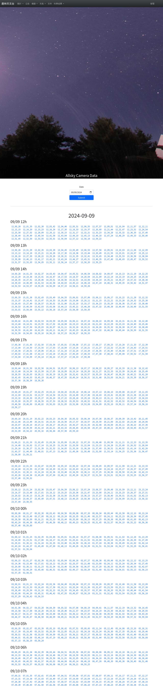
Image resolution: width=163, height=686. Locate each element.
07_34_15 (96, 681)
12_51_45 (16, 238)
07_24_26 (131, 678)
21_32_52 (50, 448)
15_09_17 (108, 297)
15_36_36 (120, 303)
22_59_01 (27, 478)
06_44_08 (62, 661)
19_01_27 (27, 391)
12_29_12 (50, 232)
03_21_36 (85, 587)
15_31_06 (62, 303)
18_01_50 (27, 368)
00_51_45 (96, 522)
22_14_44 (16, 468)
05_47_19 (50, 637)
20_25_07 (16, 424)
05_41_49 (131, 634)
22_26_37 (131, 468)
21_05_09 (62, 442)
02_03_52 (50, 560)
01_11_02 (120, 536)
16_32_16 (73, 327)
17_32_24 (73, 350)
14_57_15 (62, 285)
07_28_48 (39, 681)
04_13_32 (131, 607)
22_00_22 (16, 465)
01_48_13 (62, 546)
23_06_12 (73, 489)
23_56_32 (143, 498)
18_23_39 (120, 371)
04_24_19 (96, 610)
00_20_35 (73, 516)
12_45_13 (85, 235)
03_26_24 (131, 587)
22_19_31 (62, 468)
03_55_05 (131, 593)
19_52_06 (73, 404)
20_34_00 (108, 424)
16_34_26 (96, 327)
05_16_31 (143, 628)
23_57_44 (16, 501)
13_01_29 (27, 249)
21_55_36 (131, 451)
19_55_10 (108, 404)
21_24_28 (108, 445)
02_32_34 (50, 566)
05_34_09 (50, 634)
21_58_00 (16, 454)
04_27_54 (131, 610)
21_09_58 (108, 442)
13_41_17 (39, 259)
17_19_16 (73, 347)
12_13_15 (16, 229)
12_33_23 (96, 232)
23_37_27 (96, 495)
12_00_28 (16, 226)
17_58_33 (73, 356)
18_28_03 (27, 374)
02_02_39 (39, 560)
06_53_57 (27, 664)
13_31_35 (73, 256)
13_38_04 (143, 256)
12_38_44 (16, 235)
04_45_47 (27, 616)
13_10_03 (120, 249)
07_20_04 (85, 678)
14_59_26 (85, 285)
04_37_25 (85, 613)
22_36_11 (85, 472)
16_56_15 (50, 333)
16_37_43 (131, 327)
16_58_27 (73, 333)
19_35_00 (16, 401)
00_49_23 (73, 522)
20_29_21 (62, 424)
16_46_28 (85, 330)
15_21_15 (96, 300)
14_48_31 (108, 282)
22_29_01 (16, 472)
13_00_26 (16, 249)
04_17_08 (27, 610)
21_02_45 (39, 442)
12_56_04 (62, 238)
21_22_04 (85, 445)
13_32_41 (85, 256)
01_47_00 (50, 546)
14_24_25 (131, 276)
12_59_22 (96, 238)
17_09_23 (108, 344)
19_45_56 (143, 401)
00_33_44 (62, 519)
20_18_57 (85, 421)
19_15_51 (62, 394)
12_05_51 (73, 226)
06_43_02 (50, 661)
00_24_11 (108, 516)
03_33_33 (62, 590)
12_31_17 (73, 232)
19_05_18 (73, 391)
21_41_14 (131, 448)
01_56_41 (143, 546)
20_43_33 (62, 427)
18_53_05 (108, 377)
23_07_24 (85, 489)
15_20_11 (85, 300)
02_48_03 (62, 569)
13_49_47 (131, 259)
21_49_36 (73, 451)
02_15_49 (27, 563)
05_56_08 (143, 637)
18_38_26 (120, 374)
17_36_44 (120, 350)
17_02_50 (39, 344)
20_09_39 (120, 418)
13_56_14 (62, 262)
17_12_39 (143, 344)
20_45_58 (85, 427)
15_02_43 (39, 297)
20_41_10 (39, 427)
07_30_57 (62, 681)
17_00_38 (16, 344)
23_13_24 (143, 489)
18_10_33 (120, 368)
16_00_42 (16, 320)
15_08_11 (96, 297)
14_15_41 (39, 276)
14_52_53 (16, 285)
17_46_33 (85, 353)
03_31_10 (39, 590)
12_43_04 (62, 235)
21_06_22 (73, 442)
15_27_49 (27, 303)
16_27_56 (27, 327)
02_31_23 (39, 566)
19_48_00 (27, 404)
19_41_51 (96, 401)
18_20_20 (85, 371)
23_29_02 (16, 495)
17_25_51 (143, 347)
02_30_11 (27, 566)
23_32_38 (50, 495)
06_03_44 (50, 652)
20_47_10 (96, 427)
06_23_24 (120, 655)
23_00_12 (16, 489)
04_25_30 (108, 610)
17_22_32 (108, 347)
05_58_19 (27, 640)
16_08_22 (96, 320)
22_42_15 (143, 472)
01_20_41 (73, 539)
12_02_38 (39, 226)
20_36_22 (131, 424)
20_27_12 (39, 424)
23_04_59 (62, 489)
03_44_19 (27, 593)
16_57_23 (62, 333)
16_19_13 (73, 323)
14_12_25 (143, 273)
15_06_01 (73, 297)
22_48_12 (62, 475)
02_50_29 (85, 569)
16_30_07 (50, 327)
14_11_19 (131, 273)
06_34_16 (96, 658)
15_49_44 (120, 306)
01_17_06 (39, 539)
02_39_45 (120, 566)
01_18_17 (50, 539)
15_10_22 (120, 297)
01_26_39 (131, 539)
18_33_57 (85, 374)
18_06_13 (73, 368)
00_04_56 (62, 513)
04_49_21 (62, 616)
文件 (50, 3)
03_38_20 (108, 590)
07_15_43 (39, 678)
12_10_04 (120, 226)
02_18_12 (50, 563)
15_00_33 (16, 297)
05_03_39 (39, 628)
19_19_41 (108, 394)
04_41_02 (120, 613)
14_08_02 (96, 273)
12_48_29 (120, 235)
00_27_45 (143, 516)
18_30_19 (50, 374)
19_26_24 (50, 397)
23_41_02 (131, 495)
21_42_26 (143, 448)
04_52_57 (96, 616)
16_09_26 (108, 320)
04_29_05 (143, 610)
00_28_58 (16, 519)
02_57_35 (16, 572)
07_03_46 (50, 675)
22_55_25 (131, 475)
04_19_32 (50, 610)
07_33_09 (85, 681)
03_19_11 (62, 587)
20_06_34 (85, 418)
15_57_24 (62, 309)
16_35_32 (108, 327)
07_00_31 (16, 675)
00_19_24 (62, 516)
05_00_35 (16, 628)
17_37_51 (131, 350)
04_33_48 (50, 613)
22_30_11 (27, 472)
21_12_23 (131, 442)
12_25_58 (16, 232)
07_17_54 (62, 678)
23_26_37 (131, 492)
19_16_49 (73, 394)
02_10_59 (120, 560)
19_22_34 (143, 394)
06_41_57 (39, 661)
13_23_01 (120, 253)
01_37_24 (96, 542)
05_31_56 (27, 634)
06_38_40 (143, 658)
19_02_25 (39, 391)
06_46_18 (85, 661)
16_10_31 (120, 320)
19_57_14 (131, 404)
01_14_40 (16, 539)
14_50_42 (131, 282)
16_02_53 (39, 320)
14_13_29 (16, 276)
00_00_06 (16, 513)
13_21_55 (108, 253)
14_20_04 (85, 276)
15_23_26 (120, 300)
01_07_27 (85, 536)
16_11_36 (131, 320)
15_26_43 (16, 303)
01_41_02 (131, 542)
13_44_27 (73, 259)
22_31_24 (39, 472)
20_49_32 (120, 427)
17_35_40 (108, 350)
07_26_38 (16, 681)
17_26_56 (16, 350)
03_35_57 (85, 590)
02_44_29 (27, 569)
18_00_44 (16, 368)
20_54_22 (27, 430)
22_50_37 (85, 475)
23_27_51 (143, 492)
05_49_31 (73, 637)
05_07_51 (73, 628)
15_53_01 (16, 309)
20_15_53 (50, 421)
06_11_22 (131, 652)
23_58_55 (27, 501)
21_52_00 (96, 451)
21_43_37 (16, 451)
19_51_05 (62, 404)
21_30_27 (27, 448)
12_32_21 (85, 232)
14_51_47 (143, 282)
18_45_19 (39, 377)
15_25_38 (143, 300)
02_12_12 (131, 560)
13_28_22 (39, 256)
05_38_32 (96, 634)
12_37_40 (143, 232)
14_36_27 (120, 279)
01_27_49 (143, 539)
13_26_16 (16, 256)
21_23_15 (96, 445)
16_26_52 (16, 327)
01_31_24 (39, 542)
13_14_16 (27, 253)
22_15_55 (27, 468)
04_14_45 (143, 607)
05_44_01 (16, 637)
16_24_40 (131, 323)
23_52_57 (108, 498)
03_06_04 (73, 584)
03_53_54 (120, 593)
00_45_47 (39, 522)
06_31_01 (62, 658)
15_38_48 (143, 303)
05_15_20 (131, 628)
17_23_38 (120, 347)
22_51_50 (96, 475)
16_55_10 (39, 333)
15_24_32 (131, 300)
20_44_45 (73, 427)
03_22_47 (96, 587)
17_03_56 (50, 344)
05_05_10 (50, 628)
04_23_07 (85, 610)
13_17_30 (62, 253)
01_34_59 (73, 542)
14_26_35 (16, 279)
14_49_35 (120, 282)
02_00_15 (16, 560)
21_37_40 (96, 448)
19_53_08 (85, 404)
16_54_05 (27, 333)
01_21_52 (85, 539)
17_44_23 (62, 353)
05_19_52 (39, 631)
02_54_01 (120, 569)
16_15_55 (39, 323)
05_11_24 (96, 628)
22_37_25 (96, 472)
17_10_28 (120, 344)
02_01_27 (27, 560)
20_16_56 (62, 421)
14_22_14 (108, 276)
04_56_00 (120, 616)
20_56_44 (50, 430)
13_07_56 (96, 249)
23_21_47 (85, 492)
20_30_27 (73, 424)
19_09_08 (120, 391)
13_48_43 (120, 259)
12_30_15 (62, 232)
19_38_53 (62, 401)
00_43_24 (16, 522)
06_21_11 (96, 655)
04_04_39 (50, 607)
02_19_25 (62, 563)
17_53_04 (16, 356)
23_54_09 (120, 498)
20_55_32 (39, 430)
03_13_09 (143, 584)
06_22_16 (108, 655)
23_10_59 (120, 489)
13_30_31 (62, 256)
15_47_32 (96, 306)
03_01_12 (27, 584)
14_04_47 (62, 273)
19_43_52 (120, 401)
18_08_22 (96, 368)
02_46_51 (50, 569)
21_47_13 (50, 451)
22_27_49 (143, 468)
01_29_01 (16, 542)
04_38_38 (96, 613)
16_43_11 (50, 330)
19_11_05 (143, 391)
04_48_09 (50, 616)
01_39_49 (120, 542)
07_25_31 (143, 678)
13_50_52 (143, 259)
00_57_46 (16, 525)
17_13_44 (16, 347)
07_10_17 (120, 675)
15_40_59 (27, 306)
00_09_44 (108, 513)
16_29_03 (39, 327)
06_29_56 (50, 658)
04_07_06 (73, 607)
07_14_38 (27, 678)
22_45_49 (39, 475)
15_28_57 (39, 303)
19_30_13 (96, 397)
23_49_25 (73, 498)
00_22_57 (96, 516)
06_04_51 (62, 652)
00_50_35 (85, 522)
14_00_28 (16, 273)
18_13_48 (16, 371)
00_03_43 (50, 513)
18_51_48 (96, 377)
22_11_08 (120, 465)
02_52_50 (108, 569)
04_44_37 (16, 616)
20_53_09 (16, 430)
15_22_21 (108, 300)
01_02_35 (39, 536)
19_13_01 (27, 394)
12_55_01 (50, 238)
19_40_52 (85, 401)
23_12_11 (131, 489)
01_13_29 (143, 536)
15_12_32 (143, 297)
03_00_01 (16, 584)
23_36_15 (85, 495)
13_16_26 (50, 253)
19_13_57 (39, 394)
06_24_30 (131, 655)
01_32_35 (50, 542)
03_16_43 (39, 587)
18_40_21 (131, 374)
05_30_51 (16, 634)
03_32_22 (50, 590)
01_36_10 (85, 542)
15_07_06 (85, 297)
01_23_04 (96, 539)
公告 (27, 3)
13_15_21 (39, 253)
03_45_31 (39, 593)
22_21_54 (85, 468)
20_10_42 (131, 418)
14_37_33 (131, 279)
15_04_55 (62, 297)
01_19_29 (62, 539)
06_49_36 (120, 661)
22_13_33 (143, 465)
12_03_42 (50, 226)
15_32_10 (73, 303)
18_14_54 (27, 371)
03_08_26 (96, 584)
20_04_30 (62, 418)
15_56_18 (50, 309)
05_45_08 (27, 637)
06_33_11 (85, 658)
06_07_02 (85, 652)
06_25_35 (143, 655)
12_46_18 (96, 235)
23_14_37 (16, 492)
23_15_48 (27, 492)
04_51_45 (85, 616)
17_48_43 (108, 353)
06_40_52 (27, 661)
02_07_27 (85, 560)
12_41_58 (50, 235)
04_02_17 (27, 607)
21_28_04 (143, 445)
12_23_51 (131, 229)
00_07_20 (85, 513)
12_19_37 (85, 229)
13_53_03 (27, 262)
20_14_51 (39, 421)
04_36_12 (73, 613)
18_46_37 (50, 377)
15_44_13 (62, 306)
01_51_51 (96, 546)
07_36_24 (120, 681)
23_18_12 (50, 492)
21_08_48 (96, 442)
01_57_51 (16, 549)
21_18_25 (50, 445)
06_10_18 (120, 652)
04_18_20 (39, 610)
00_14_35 (16, 516)
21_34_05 (62, 448)
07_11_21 (131, 675)
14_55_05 (39, 285)
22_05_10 (62, 465)
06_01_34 (27, 652)
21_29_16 (16, 448)
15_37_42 (131, 303)
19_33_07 (131, 397)
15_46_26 (85, 306)
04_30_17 (16, 613)
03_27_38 (143, 587)
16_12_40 (143, 320)
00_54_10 (120, 522)
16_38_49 (143, 327)
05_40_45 (120, 634)
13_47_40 (108, 259)
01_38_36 (108, 542)
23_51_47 (96, 498)
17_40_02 (16, 353)
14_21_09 (96, 276)
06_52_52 (16, 664)
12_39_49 (27, 235)
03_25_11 (120, 587)
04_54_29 (108, 616)
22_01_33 (27, 465)
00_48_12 (62, 522)
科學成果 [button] (58, 3)
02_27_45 (143, 563)
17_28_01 (27, 350)
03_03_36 (50, 584)
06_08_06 (96, 652)
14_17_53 (62, 276)
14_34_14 (96, 279)
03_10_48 (120, 584)
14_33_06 (85, 279)
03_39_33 (120, 590)
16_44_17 (62, 330)
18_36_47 (108, 374)
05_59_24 (39, 640)
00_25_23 (120, 516)
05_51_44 (96, 637)
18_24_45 (131, 371)
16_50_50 (131, 330)
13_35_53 (120, 256)
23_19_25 (62, 492)
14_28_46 (39, 279)
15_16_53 (50, 300)
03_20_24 (73, 587)
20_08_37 (108, 418)
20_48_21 (108, 427)
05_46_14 (39, 637)
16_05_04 (62, 320)
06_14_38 (27, 655)
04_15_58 (16, 610)
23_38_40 (108, 495)
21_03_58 (50, 442)
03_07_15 (85, 584)
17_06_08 (73, 344)
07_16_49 (50, 678)
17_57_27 (62, 356)
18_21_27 (96, 371)
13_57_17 (73, 262)
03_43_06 (16, 593)
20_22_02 (120, 421)
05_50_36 (85, 637)
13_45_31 (85, 259)
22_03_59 (50, 465)
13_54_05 (39, 262)
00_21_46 (85, 516)
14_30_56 (62, 279)
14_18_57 (73, 276)
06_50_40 (131, 661)
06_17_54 (62, 655)
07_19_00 (73, 678)
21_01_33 (27, 442)
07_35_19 (108, 681)
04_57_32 (131, 616)
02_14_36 (16, 563)
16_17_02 (50, 323)
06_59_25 (85, 664)
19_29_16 (85, 397)
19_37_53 (50, 401)
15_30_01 (50, 303)
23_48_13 (62, 498)
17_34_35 (96, 350)
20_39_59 (27, 427)
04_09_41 (96, 607)
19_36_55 (39, 401)
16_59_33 (85, 333)
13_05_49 (73, 249)
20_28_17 (50, 424)
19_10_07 (131, 391)
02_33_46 (62, 566)
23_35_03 (73, 495)
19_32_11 (120, 397)
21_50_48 (85, 451)
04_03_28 (39, 607)
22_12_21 (131, 465)
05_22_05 (62, 631)
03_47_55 (62, 593)
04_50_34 (73, 616)
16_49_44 (120, 330)
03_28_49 (16, 590)
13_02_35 (39, 249)
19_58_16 (143, 404)
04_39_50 (108, 613)
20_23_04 (131, 421)
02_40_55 (131, 566)
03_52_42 (108, 593)
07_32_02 (73, 681)
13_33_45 (96, 256)
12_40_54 (39, 235)
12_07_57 (96, 226)
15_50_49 (131, 306)
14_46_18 (85, 282)
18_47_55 (62, 377)
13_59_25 (96, 262)
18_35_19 (96, 374)
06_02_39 (39, 652)
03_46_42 (50, 593)
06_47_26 (96, 661)
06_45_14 (73, 661)
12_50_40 (143, 235)
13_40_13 (27, 259)
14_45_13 (73, 282)
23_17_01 (39, 492)
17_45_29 (73, 353)
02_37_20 (96, 566)
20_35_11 (120, 424)
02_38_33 (108, 566)
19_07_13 (96, 391)
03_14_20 (16, 587)
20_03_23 (50, 418)
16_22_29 (108, 323)
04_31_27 (27, 613)
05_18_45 (27, 631)
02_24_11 (108, 563)
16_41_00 (27, 330)
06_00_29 (16, 652)
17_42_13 (39, 353)
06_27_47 (27, 658)
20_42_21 (50, 427)
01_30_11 (27, 542)
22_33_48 (62, 472)
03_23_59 (108, 587)
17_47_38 (96, 353)
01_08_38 (96, 536)
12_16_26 (50, 229)
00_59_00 (27, 525)
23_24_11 (108, 492)
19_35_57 (27, 401)
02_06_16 (73, 560)
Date (81, 186)
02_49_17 (73, 569)
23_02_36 (39, 489)
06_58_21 (73, 664)
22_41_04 (131, 472)
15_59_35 (85, 309)
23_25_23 (120, 492)
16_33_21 (85, 327)
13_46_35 (96, 259)
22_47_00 (50, 475)
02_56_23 (143, 569)
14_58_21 (73, 285)
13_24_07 (131, 253)
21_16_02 (27, 445)
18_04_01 (50, 368)
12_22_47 (120, 229)
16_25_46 (143, 323)
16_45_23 (73, 330)
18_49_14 (73, 377)
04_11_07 (108, 607)
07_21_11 (96, 678)
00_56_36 (143, 522)
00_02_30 (39, 513)
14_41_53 (39, 282)
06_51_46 (143, 661)
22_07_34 (85, 465)
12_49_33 (131, 235)
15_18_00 (62, 300)
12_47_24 (108, 235)
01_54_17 (120, 546)
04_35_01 (62, 613)
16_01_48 (27, 320)
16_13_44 (16, 323)
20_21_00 (108, 421)
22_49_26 (73, 475)
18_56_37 (143, 377)
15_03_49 (50, 297)
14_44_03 (62, 282)
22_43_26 (16, 475)
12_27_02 (27, 232)
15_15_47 (39, 300)
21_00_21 (16, 442)
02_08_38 (96, 560)
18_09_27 (108, 368)
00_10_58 (120, 513)
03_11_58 (131, 584)
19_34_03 (143, 397)
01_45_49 (39, 546)
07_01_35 (27, 675)
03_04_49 (62, 584)
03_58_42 (27, 596)
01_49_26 (73, 546)
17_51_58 (143, 353)
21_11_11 (120, 442)
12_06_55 (85, 226)
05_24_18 (85, 631)
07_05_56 (73, 675)
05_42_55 (143, 634)
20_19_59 (96, 421)
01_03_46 (50, 536)
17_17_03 (50, 347)
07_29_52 (50, 681)
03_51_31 (96, 593)
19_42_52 (108, 401)
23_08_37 (96, 489)
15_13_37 (16, 300)
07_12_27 (143, 675)
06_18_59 (73, 655)
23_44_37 (27, 498)
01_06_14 (73, 536)
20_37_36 (143, 424)
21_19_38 (62, 445)
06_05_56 (73, 652)
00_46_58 (50, 522)
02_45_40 (39, 569)
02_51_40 (96, 569)
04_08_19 (85, 607)
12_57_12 (73, 238)
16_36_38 (120, 327)
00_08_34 (96, 513)
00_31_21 (39, 519)
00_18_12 (50, 516)
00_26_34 (131, 516)
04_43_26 (143, 613)
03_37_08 (96, 590)
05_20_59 (50, 631)
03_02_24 (39, 584)
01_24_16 (108, 539)
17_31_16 (62, 350)
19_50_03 (50, 404)
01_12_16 (131, 536)
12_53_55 (39, 238)
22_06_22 (73, 465)
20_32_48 (96, 424)
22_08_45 (96, 465)
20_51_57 (143, 427)
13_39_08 (16, 259)
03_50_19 (85, 593)
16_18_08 (62, 323)
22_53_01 (108, 475)
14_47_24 (96, 282)
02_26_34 (131, 563)
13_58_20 (85, 262)
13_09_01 (108, 249)
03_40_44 (131, 590)
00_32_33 (50, 519)
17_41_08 (27, 353)
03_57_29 (16, 596)
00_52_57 (108, 522)
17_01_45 (27, 344)
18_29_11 (39, 374)
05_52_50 (108, 637)
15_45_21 (73, 306)
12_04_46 (62, 226)
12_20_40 (96, 229)
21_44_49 (27, 451)
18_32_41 (73, 374)
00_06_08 (73, 513)
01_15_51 (27, 539)
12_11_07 (131, 226)
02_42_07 (143, 566)
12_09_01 (108, 226)
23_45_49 (39, 498)
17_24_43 (131, 347)
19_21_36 (131, 394)
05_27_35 (120, 631)
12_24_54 (143, 229)
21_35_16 (73, 448)
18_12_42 (143, 368)
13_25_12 (143, 253)
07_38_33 (143, 681)
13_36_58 (131, 256)
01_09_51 (108, 536)
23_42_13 (143, 495)
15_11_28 (131, 297)
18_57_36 (16, 380)
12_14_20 (27, 229)
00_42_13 (143, 519)
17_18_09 (62, 347)
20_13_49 (27, 421)
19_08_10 (108, 391)
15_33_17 (85, 303)
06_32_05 (73, 658)
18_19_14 (73, 371)
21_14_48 (16, 445)
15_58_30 (73, 309)
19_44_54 (131, 401)
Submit (81, 197)
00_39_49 (120, 519)
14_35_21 (108, 279)
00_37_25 (96, 519)
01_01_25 (27, 536)
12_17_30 (62, 229)
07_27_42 (27, 681)
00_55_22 (131, 522)
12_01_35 (27, 226)
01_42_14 (143, 542)
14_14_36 (27, 276)
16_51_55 (143, 330)
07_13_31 (16, 678)
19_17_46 (85, 394)
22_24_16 (108, 468)
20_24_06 (143, 421)
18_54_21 (120, 377)
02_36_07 (85, 566)
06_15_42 (39, 655)
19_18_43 (96, 394)
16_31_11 (62, 327)
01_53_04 (108, 546)
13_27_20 (27, 256)
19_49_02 (39, 404)
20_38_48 (16, 427)
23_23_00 (96, 492)
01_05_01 (62, 536)
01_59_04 (27, 549)
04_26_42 (120, 610)
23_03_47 (50, 489)
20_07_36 (96, 418)
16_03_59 (50, 320)
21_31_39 (39, 448)
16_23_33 (120, 323)
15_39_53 (16, 306)
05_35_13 (62, 634)
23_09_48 (108, 489)
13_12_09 (143, 249)
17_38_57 (143, 350)
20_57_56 (62, 430)
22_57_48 (16, 478)
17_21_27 (96, 347)
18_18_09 (62, 371)
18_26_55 (16, 374)
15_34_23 (96, 303)
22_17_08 (39, 468)
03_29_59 (27, 590)
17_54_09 (27, 356)
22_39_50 (120, 472)
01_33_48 (62, 542)
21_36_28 (85, 448)
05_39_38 (108, 634)
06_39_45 (16, 661)
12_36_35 (131, 232)
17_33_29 (85, 350)
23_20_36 (73, 492)
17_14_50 (27, 347)
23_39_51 (120, 495)
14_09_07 (108, 273)
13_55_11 (50, 262)
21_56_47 (143, 451)
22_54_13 (120, 475)
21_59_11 (27, 454)
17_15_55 (39, 347)
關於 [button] (19, 3)
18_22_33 (108, 371)
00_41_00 (131, 519)
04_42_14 (131, 613)
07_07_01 (85, 675)
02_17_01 (39, 563)
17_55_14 (39, 356)
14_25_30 (143, 276)
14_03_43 (50, 273)
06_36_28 (120, 658)
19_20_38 (120, 394)
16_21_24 (96, 323)
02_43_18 (16, 569)
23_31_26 (39, 495)
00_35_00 (73, 519)
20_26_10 (27, 424)
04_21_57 (73, 610)
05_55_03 (131, 637)
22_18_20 (50, 468)
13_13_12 (16, 253)
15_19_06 (73, 300)
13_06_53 (85, 249)
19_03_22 (50, 391)
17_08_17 (96, 344)
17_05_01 (62, 344)
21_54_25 (120, 451)
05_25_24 (96, 631)
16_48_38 (108, 330)
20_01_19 (27, 418)
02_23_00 (96, 563)
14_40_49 (27, 282)
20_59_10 (73, 430)
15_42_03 (39, 306)
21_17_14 (39, 445)
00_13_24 (143, 513)
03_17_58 (50, 587)
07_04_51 (62, 675)
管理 (152, 3)
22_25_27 (120, 468)
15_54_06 (27, 309)
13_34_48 (108, 256)
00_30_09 (27, 519)
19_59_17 (16, 407)
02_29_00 (16, 566)
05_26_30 (108, 631)
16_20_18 (85, 323)
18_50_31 (85, 377)
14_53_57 (27, 285)
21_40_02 (120, 448)
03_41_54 (143, 590)
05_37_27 (85, 634)
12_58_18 (85, 238)
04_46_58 (39, 616)
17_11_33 (131, 344)
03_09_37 (108, 584)
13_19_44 (85, 253)
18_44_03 (27, 377)
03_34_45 (73, 590)
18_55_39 (131, 377)
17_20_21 (85, 347)
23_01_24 (27, 489)
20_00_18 (16, 418)
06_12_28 (143, 652)
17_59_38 (85, 356)
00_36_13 (85, 519)
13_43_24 (62, 259)
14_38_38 (143, 279)
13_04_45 (62, 249)
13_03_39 (50, 249)
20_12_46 (16, 421)
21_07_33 (85, 442)
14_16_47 (50, 276)
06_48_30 (108, 661)
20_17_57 (73, 421)
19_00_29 (16, 391)
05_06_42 (62, 628)
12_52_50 (27, 238)
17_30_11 (50, 350)
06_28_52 (39, 658)
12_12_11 (143, 226)
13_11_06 (131, 249)
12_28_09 (39, 232)
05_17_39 (16, 631)
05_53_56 (120, 637)
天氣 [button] (42, 3)
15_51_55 (143, 306)
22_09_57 (108, 465)
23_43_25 (16, 498)
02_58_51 (27, 572)
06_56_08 (50, 664)
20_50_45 (131, 427)
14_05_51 (73, 273)
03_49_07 (73, 593)
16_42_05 (39, 330)
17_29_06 (39, 350)
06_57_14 (62, 664)
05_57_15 (16, 640)
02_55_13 (131, 569)
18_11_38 (131, 368)
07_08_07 (96, 675)
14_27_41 (27, 279)
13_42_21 (50, 259)
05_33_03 (39, 634)
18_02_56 (39, 368)
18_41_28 (143, 374)
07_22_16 (108, 678)
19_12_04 (16, 394)
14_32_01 (73, 279)
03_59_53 (39, 596)
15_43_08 (50, 306)
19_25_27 (39, 397)
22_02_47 (39, 465)
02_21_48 (85, 563)
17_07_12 (85, 344)
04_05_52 (62, 607)
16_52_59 (16, 333)
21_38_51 (108, 448)
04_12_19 (120, 607)
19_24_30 (27, 397)
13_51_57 (16, 262)
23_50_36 (85, 498)
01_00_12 (16, 536)
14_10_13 (120, 273)
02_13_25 (143, 560)
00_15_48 (27, 516)
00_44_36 (27, 522)
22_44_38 (27, 475)
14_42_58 (50, 282)
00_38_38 (108, 519)
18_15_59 (39, 371)
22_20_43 (73, 468)
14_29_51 (50, 279)
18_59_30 (39, 380)
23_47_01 (50, 498)
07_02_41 (39, 675)
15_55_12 (39, 309)
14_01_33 (27, 273)
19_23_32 (16, 397)
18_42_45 (16, 377)
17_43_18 (50, 353)
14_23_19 (120, 276)
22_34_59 (73, 472)
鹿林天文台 (8, 3)
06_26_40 (16, 658)
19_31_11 (108, 397)
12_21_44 (108, 229)
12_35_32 (120, 232)
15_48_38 (108, 306)
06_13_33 (16, 655)
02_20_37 (73, 563)
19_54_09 (96, 404)
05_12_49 (108, 628)
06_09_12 (108, 652)
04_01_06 (16, 607)
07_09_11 (108, 675)
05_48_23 (62, 637)
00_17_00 (39, 516)
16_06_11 (73, 320)
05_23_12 (73, 631)
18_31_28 (62, 374)
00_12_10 (131, 513)
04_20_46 (62, 610)
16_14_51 (27, 323)
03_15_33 (27, 587)
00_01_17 (27, 513)
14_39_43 (16, 282)
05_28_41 (131, 631)
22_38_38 (108, 472)
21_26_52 (131, 445)
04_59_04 (143, 616)
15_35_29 (108, 303)
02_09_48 (108, 560)
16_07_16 (85, 320)
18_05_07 (62, 368)
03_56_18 (143, 593)
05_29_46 (143, 631)
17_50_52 (131, 353)
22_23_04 (96, 468)
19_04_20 (62, 391)
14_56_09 (50, 285)
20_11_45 (143, 418)
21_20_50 (73, 445)
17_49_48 (120, 353)
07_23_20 (120, 678)
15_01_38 (27, 297)
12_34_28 (108, 232)
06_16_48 (50, 655)
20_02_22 (39, 418)
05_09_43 (85, 628)
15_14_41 (27, 300)
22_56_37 (143, 475)
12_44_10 (73, 235)
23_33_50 (62, 495)
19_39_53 (73, 401)
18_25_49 (143, 371)
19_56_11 (120, 404)
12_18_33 (73, 229)
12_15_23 (39, 229)
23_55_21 (131, 498)
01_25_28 (120, 539)
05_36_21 (73, 634)
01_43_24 (16, 546)
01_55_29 (131, 546)
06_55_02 (39, 664)
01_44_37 (27, 546)
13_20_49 (96, 253)
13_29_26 (50, 256)
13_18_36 (73, 253)
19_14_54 (50, 394)
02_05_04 (62, 560)
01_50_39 (85, 546)
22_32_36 (50, 472)
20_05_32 (73, 418)
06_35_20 (108, 658)
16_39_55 (16, 330)
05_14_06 (120, 628)
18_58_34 (27, 380)
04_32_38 (39, 613)
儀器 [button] (34, 3)
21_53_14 (108, 451)
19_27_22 (62, 397)
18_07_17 (85, 368)
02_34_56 (73, 566)
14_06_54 (85, 273)
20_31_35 (85, 424)
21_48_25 (62, 451)
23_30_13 (27, 495)
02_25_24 (120, 563)
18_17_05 (50, 371)
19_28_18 (73, 397)
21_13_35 (143, 442)
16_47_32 (96, 330)
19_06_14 (85, 391)
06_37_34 (131, 658)
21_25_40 (120, 445)
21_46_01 (39, 451)
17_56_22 (50, 356)
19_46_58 (16, 404)
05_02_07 (27, 628)
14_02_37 (39, 273)
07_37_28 (131, 681)
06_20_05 (85, 655)
